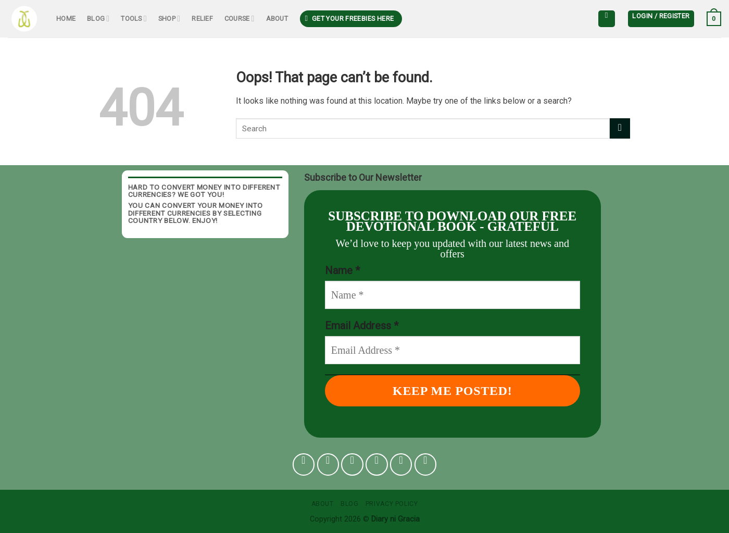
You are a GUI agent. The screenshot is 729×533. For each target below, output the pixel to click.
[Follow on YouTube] (425, 464)
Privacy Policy (392, 503)
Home (66, 18)
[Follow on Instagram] (328, 464)
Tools (134, 18)
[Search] (606, 18)
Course (239, 18)
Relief (202, 18)
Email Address (361, 325)
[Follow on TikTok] (352, 464)
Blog (98, 18)
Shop (169, 18)
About (277, 18)
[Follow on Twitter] (377, 464)
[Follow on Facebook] (304, 464)
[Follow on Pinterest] (401, 464)
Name (342, 270)
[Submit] (620, 128)
